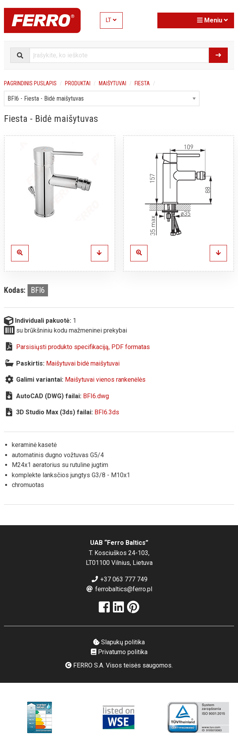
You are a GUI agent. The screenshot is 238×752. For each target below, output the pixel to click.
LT (111, 20)
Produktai (77, 83)
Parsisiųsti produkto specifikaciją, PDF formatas (83, 347)
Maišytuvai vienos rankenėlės (105, 379)
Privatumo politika (119, 652)
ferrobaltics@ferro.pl (119, 589)
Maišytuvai (112, 83)
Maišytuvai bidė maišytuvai (83, 363)
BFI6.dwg (96, 396)
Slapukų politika (119, 642)
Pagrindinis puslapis (30, 83)
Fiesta (142, 83)
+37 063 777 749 (119, 579)
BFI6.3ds (106, 412)
